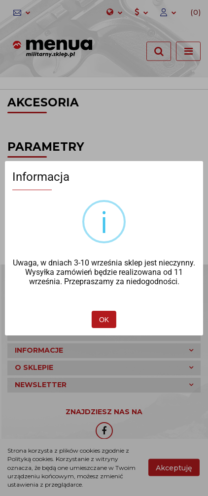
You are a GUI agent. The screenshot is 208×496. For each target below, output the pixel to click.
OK (104, 320)
